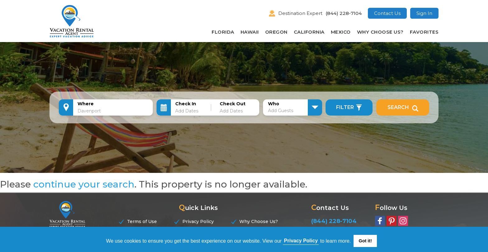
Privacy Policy (198, 221)
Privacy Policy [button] (301, 240)
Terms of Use (142, 221)
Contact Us (387, 13)
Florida (223, 32)
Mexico (341, 32)
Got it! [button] (365, 240)
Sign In (424, 13)
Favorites (424, 32)
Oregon (276, 32)
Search (402, 107)
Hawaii (250, 32)
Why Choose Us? (380, 32)
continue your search (83, 184)
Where (85, 104)
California (309, 32)
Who (273, 104)
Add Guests (280, 110)
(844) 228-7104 (344, 13)
